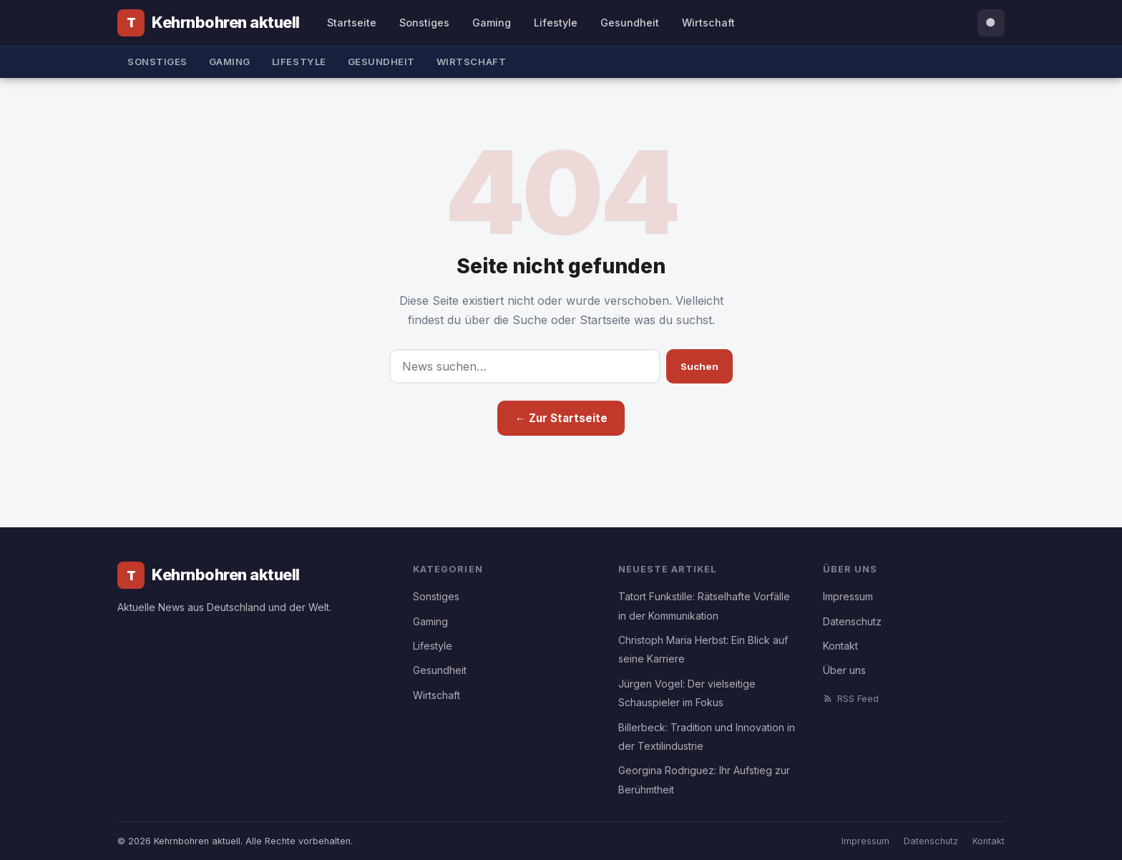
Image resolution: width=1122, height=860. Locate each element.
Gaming (491, 22)
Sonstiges (424, 22)
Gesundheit (629, 22)
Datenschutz (852, 621)
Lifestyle (555, 22)
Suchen (699, 366)
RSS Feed (851, 698)
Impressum (848, 596)
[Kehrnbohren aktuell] (208, 22)
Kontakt (840, 646)
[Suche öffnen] (991, 22)
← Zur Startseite (560, 418)
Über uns (844, 670)
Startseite (351, 22)
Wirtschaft (708, 22)
